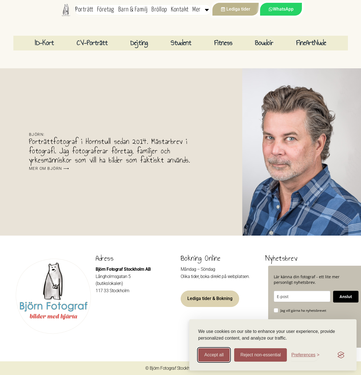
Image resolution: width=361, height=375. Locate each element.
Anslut (346, 296)
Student (181, 42)
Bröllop (159, 9)
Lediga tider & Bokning (209, 298)
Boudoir (264, 42)
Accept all (214, 354)
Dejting (139, 42)
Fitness (223, 42)
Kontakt (179, 9)
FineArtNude (311, 42)
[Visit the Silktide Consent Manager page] (341, 355)
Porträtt (84, 9)
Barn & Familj (133, 9)
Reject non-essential (260, 354)
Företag (105, 9)
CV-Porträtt (92, 42)
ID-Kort (44, 42)
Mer (201, 9)
